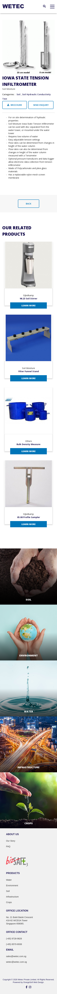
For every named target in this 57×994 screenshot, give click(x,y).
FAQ (8, 846)
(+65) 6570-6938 (14, 944)
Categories (8, 94)
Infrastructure (12, 896)
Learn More (28, 305)
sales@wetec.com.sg (16, 956)
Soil (18, 94)
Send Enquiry (41, 105)
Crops (9, 902)
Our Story (10, 841)
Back (28, 203)
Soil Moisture (8, 88)
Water (9, 880)
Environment (12, 885)
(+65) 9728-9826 (14, 938)
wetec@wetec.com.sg (16, 962)
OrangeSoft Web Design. (33, 982)
